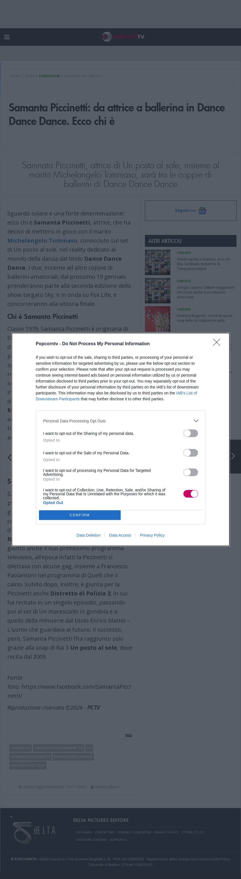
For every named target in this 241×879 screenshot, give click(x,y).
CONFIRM (79, 515)
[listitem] (120, 421)
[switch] (190, 433)
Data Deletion (89, 535)
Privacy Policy (152, 535)
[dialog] (120, 439)
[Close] (218, 344)
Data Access (120, 535)
